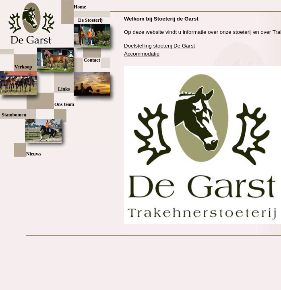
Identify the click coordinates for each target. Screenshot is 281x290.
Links (64, 89)
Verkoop (23, 67)
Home (80, 7)
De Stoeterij (90, 20)
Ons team (64, 104)
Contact (92, 60)
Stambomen (14, 115)
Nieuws (33, 154)
